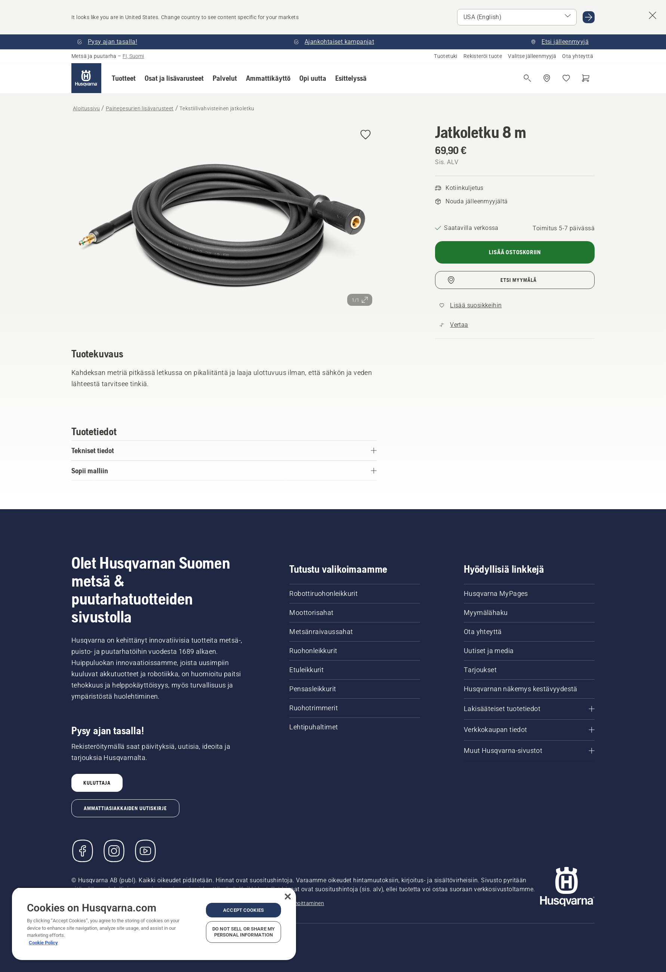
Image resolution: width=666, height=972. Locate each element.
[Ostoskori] (586, 78)
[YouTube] (145, 851)
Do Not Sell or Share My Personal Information (243, 932)
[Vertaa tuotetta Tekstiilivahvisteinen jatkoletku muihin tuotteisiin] (453, 325)
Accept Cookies (243, 910)
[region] (154, 923)
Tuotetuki (445, 56)
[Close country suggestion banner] (653, 15)
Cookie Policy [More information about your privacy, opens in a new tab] (43, 942)
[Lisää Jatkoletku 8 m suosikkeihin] (365, 135)
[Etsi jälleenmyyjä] (547, 78)
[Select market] (517, 17)
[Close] (288, 896)
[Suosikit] (566, 78)
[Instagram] (114, 851)
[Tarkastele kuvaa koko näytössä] (224, 225)
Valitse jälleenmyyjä (532, 56)
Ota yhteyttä (577, 56)
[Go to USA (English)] (589, 17)
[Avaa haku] (527, 78)
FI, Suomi (133, 56)
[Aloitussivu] (86, 78)
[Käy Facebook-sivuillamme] (82, 851)
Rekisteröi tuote (482, 56)
